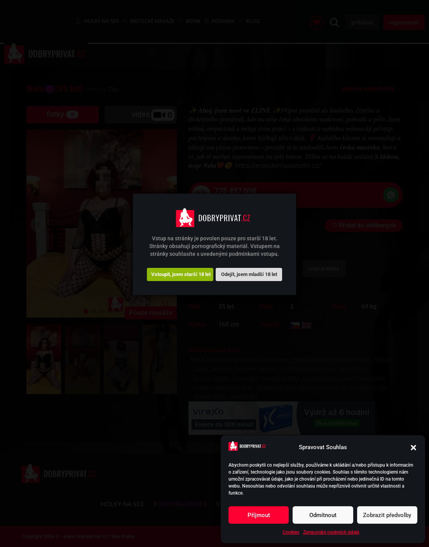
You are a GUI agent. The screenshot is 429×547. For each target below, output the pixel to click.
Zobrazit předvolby (387, 515)
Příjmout (259, 515)
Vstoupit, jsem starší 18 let (181, 274)
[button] (413, 447)
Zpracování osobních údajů (331, 532)
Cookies (291, 532)
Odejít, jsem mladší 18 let (249, 274)
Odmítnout (323, 515)
